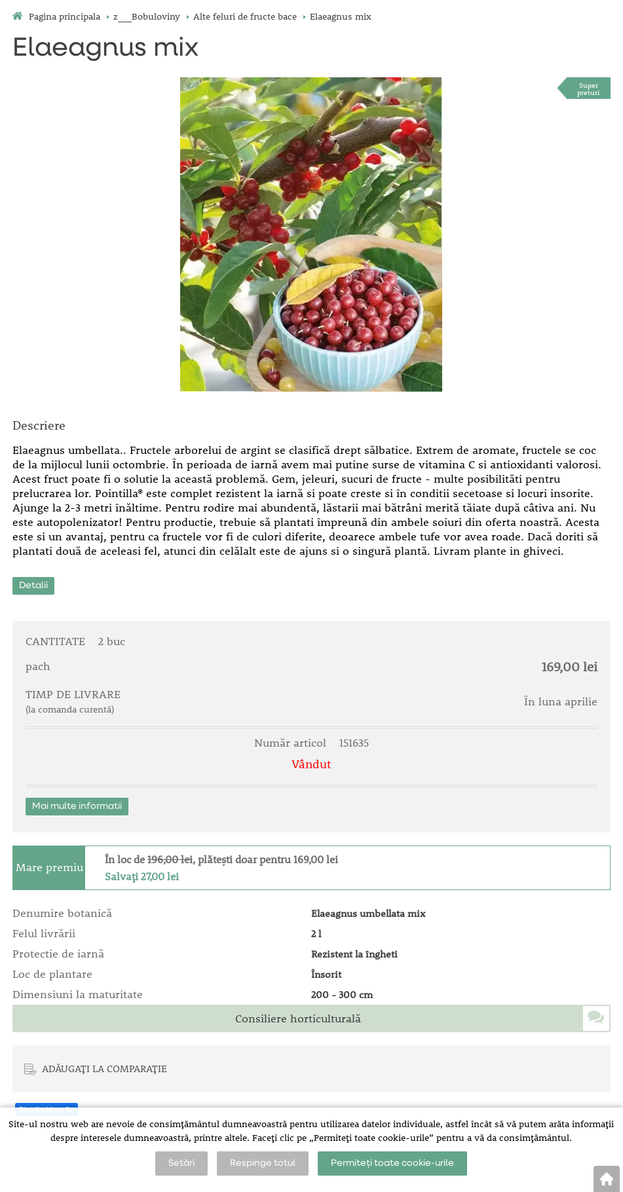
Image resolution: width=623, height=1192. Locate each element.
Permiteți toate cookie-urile (392, 1163)
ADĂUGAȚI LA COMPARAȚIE (104, 1068)
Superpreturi (588, 88)
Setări (181, 1163)
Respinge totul (262, 1163)
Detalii (33, 585)
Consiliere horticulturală (298, 1018)
